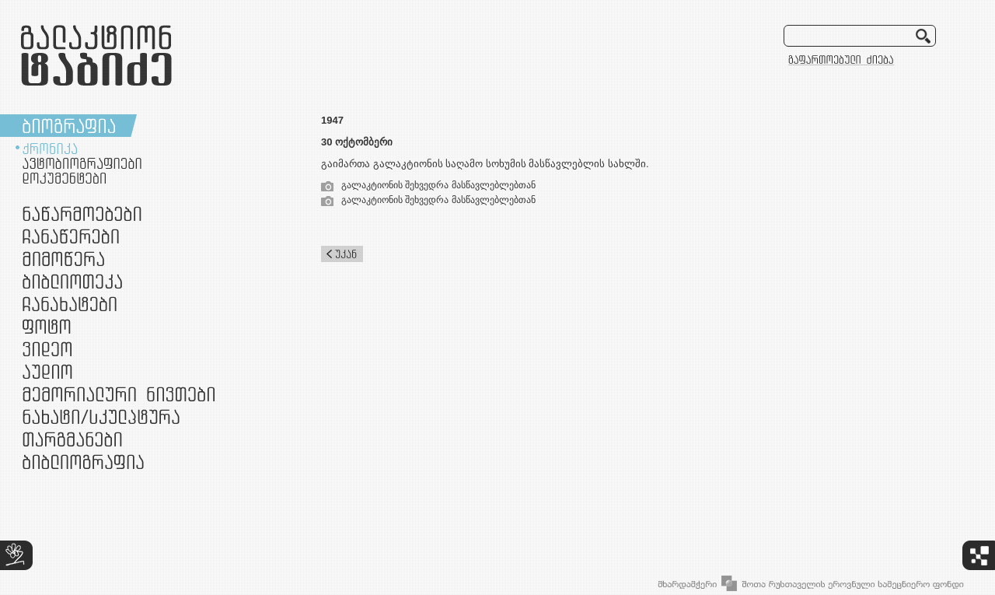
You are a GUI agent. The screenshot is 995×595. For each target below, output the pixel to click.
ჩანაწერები (71, 236)
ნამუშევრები (101, 416)
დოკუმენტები (64, 178)
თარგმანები (72, 439)
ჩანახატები (70, 303)
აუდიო (47, 371)
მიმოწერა (63, 258)
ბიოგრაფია (69, 125)
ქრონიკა (50, 148)
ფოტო (47, 326)
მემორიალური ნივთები (119, 394)
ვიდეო (47, 349)
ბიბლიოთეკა (72, 281)
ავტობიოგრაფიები (82, 163)
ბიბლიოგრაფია (83, 461)
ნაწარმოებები (82, 213)
